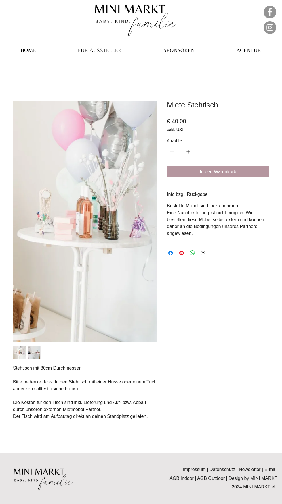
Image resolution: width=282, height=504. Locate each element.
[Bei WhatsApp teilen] (192, 253)
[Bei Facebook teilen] (170, 253)
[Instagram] (270, 27)
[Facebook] (270, 12)
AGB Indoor (181, 478)
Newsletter (250, 469)
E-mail (270, 469)
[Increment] (189, 151)
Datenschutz (222, 469)
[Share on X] (203, 253)
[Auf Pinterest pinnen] (181, 253)
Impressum (194, 469)
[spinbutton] (180, 151)
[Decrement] (171, 151)
